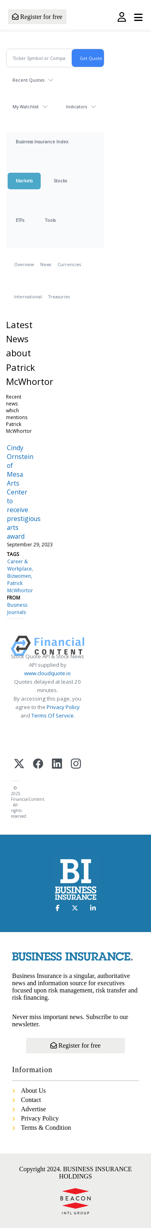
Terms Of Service (52, 715)
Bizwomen (19, 576)
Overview (24, 264)
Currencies (69, 264)
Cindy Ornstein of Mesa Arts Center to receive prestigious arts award (24, 492)
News (45, 264)
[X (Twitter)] (19, 764)
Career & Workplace (19, 565)
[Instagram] (76, 764)
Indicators (76, 106)
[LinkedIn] (57, 764)
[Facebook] (38, 764)
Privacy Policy (63, 707)
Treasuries (59, 297)
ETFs (20, 220)
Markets (24, 181)
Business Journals (17, 609)
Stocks (60, 181)
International (28, 297)
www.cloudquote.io (47, 673)
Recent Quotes (28, 80)
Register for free (37, 16)
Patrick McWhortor (20, 587)
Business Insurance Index (42, 142)
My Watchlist (25, 106)
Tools (50, 220)
